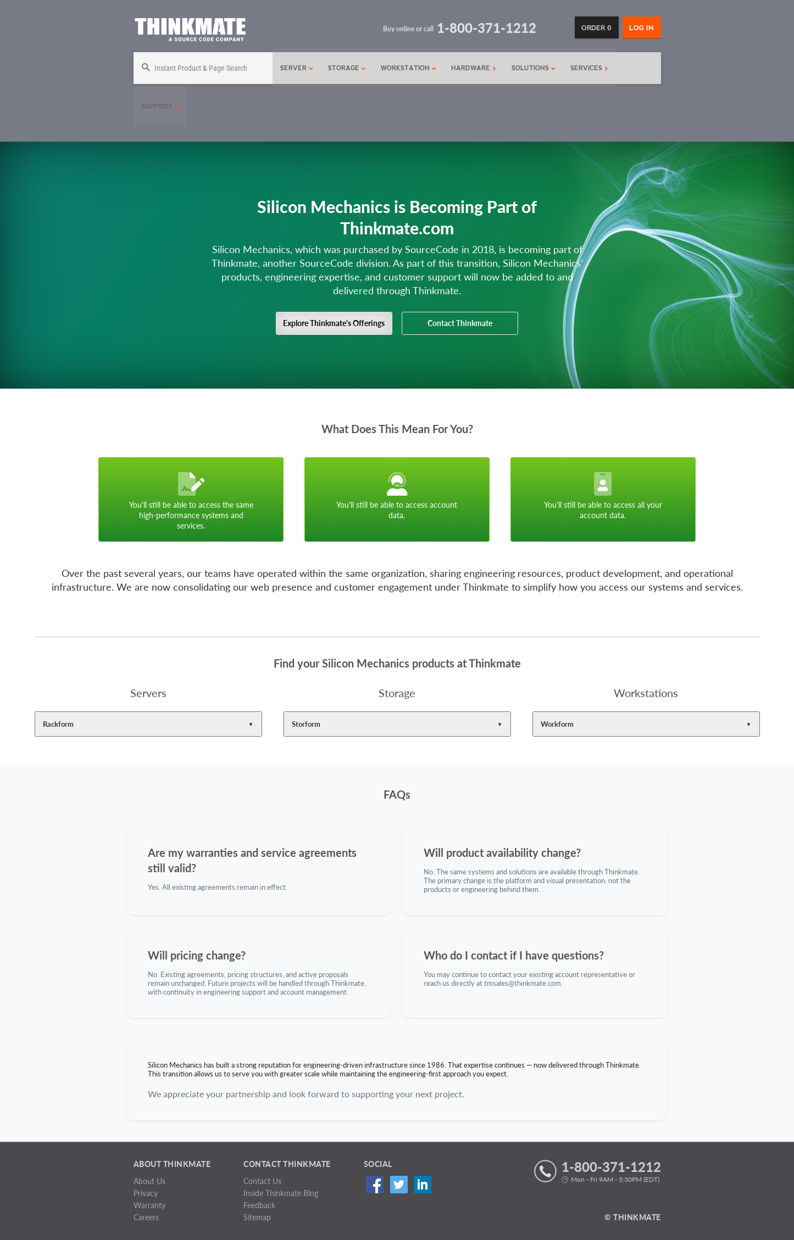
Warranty (149, 1205)
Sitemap (257, 1217)
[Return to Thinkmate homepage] (190, 31)
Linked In (417, 1184)
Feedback (259, 1205)
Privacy (146, 1193)
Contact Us (262, 1181)
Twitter (395, 1184)
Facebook (373, 1184)
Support (160, 106)
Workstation (406, 68)
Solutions (531, 68)
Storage (344, 68)
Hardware (470, 68)
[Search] (202, 68)
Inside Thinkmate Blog (280, 1193)
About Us (149, 1181)
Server (294, 68)
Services (587, 68)
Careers (146, 1217)
